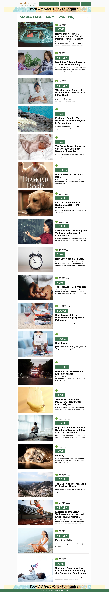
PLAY (60, 113)
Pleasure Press (30, 17)
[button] (87, 17)
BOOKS (62, 170)
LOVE (60, 29)
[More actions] (86, 25)
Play (71, 17)
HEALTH (62, 57)
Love (61, 17)
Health (49, 17)
